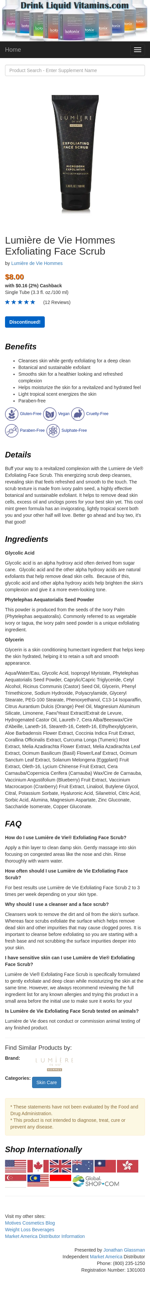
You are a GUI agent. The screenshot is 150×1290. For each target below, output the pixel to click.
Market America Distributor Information (45, 1236)
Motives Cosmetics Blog (30, 1223)
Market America (106, 1256)
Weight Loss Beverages (29, 1229)
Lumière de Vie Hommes (37, 263)
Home (13, 49)
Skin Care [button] (46, 1082)
